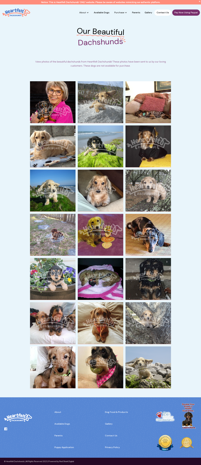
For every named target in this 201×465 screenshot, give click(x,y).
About (57, 412)
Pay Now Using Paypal (186, 12)
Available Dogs (101, 12)
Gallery (148, 12)
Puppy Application (64, 447)
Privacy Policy (112, 447)
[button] (84, 12)
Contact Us (163, 12)
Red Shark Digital (66, 461)
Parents (136, 12)
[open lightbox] (53, 102)
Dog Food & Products (116, 412)
